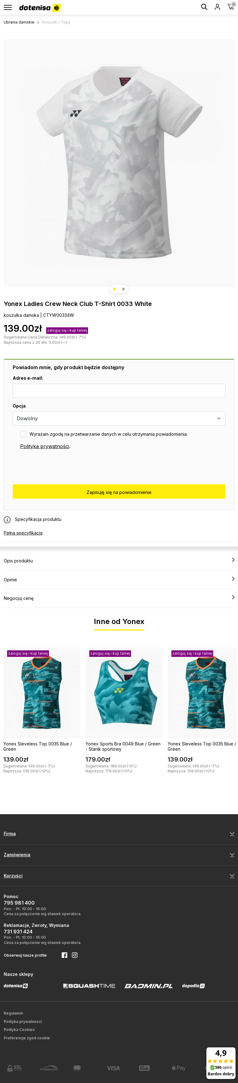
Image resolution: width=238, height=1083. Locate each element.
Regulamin (13, 1013)
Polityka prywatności (44, 446)
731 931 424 (18, 931)
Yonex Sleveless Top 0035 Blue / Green (37, 746)
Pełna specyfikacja (23, 532)
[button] (114, 289)
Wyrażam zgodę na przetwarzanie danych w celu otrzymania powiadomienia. (108, 434)
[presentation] (60, 467)
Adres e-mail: (28, 378)
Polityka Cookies (19, 1029)
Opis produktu (119, 560)
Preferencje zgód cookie (27, 1038)
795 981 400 (19, 903)
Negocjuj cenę (119, 598)
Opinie (119, 579)
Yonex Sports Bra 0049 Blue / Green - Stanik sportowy (123, 746)
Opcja (19, 405)
